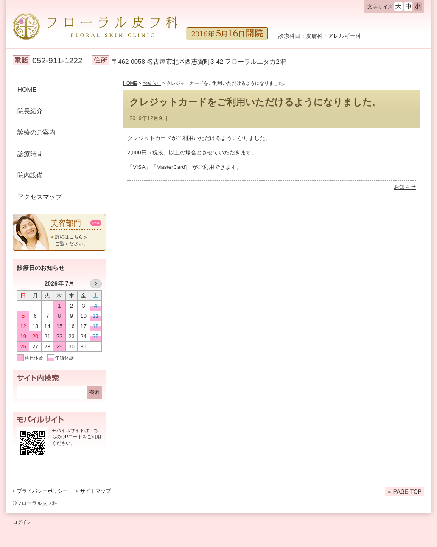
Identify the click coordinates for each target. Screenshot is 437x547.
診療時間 (30, 153)
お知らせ (405, 187)
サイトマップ (95, 491)
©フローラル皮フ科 (35, 503)
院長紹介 (30, 111)
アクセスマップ (39, 196)
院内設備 (30, 175)
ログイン (22, 522)
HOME (26, 89)
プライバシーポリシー (42, 491)
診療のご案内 (36, 132)
